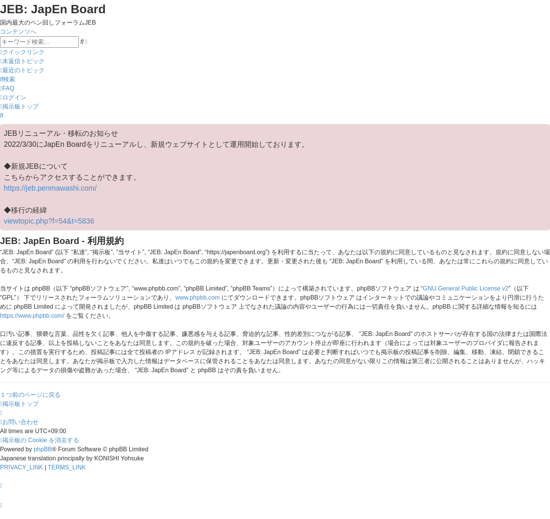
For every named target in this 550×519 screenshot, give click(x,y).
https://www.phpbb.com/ (32, 315)
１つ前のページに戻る (30, 395)
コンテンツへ (18, 31)
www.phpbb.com (197, 297)
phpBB (43, 449)
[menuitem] (22, 61)
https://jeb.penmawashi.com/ (50, 188)
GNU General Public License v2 (465, 288)
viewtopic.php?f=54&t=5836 (49, 221)
